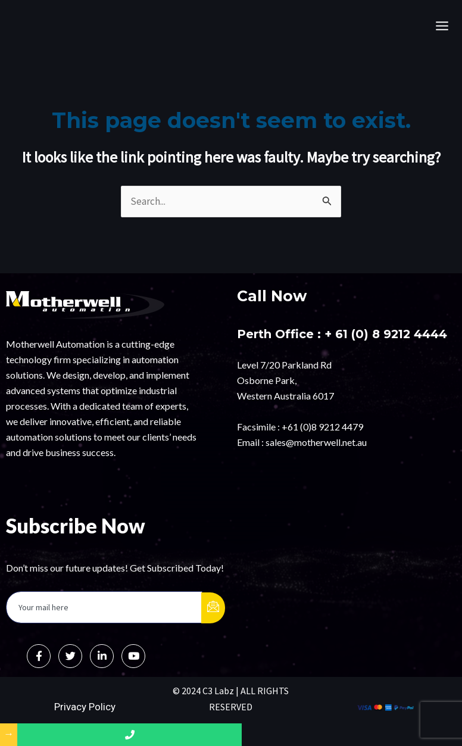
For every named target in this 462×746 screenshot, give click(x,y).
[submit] (213, 607)
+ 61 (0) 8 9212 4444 (387, 334)
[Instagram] (133, 656)
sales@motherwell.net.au (316, 441)
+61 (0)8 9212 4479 (322, 426)
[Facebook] (39, 656)
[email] (104, 607)
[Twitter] (70, 656)
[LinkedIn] (102, 656)
